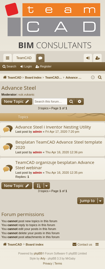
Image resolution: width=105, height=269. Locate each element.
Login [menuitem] (89, 59)
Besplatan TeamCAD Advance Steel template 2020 (58, 144)
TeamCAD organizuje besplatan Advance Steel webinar (54, 164)
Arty (42, 258)
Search (11, 66)
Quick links (9, 59)
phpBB (38, 253)
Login (28, 66)
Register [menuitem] (99, 59)
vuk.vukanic (26, 94)
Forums (41, 59)
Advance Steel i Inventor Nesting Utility (53, 127)
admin (37, 131)
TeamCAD (24, 58)
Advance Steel (18, 87)
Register (46, 66)
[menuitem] (99, 77)
